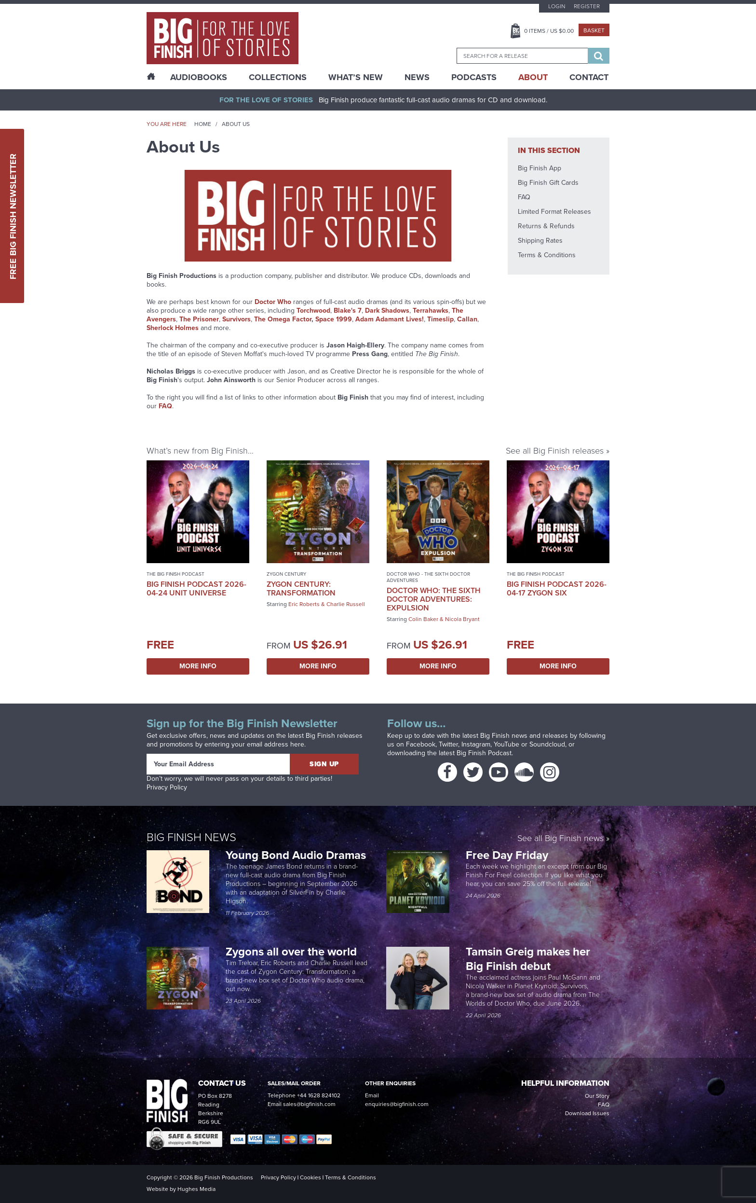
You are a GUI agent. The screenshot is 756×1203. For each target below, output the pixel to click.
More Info (197, 666)
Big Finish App (539, 168)
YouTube (506, 744)
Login (556, 6)
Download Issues (587, 1113)
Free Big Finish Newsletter (13, 216)
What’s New (355, 77)
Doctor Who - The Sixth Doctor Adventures (428, 577)
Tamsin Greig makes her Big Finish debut (528, 959)
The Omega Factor (282, 319)
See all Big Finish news (560, 838)
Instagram (475, 744)
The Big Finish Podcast (175, 574)
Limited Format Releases (554, 212)
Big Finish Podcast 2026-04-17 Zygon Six (557, 588)
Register (587, 6)
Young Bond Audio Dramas (297, 855)
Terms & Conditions (547, 255)
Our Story (597, 1096)
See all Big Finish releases (555, 451)
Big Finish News (191, 837)
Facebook (420, 744)
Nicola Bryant (462, 619)
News (417, 77)
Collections (278, 77)
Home (202, 124)
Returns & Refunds (546, 226)
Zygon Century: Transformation (301, 588)
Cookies (310, 1177)
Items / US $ (549, 31)
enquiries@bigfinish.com (397, 1104)
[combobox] (522, 56)
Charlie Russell (345, 604)
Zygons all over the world (293, 951)
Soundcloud (547, 744)
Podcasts (474, 77)
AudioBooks (198, 77)
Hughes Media (196, 1189)
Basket (594, 30)
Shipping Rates (540, 240)
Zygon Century (286, 574)
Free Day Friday (507, 855)
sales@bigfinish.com (309, 1104)
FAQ (524, 197)
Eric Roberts (304, 604)
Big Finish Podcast (484, 753)
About (533, 77)
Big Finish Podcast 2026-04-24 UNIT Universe (196, 588)
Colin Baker (423, 619)
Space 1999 (333, 319)
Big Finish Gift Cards (548, 183)
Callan (467, 319)
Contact (588, 77)
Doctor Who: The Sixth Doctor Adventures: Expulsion (434, 599)
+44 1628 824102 (318, 1095)
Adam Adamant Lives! (389, 319)
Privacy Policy (167, 787)
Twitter (448, 744)
